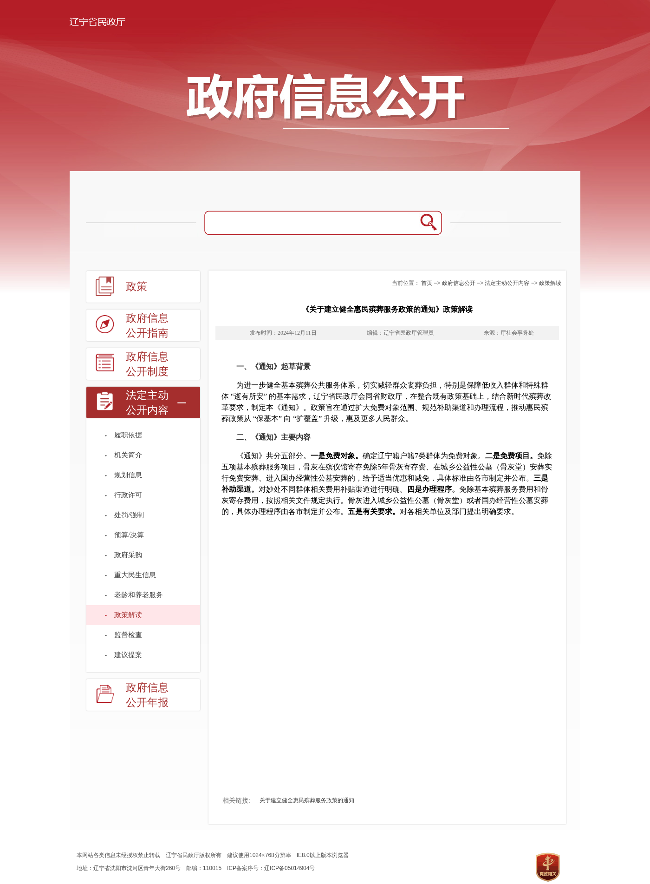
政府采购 (128, 555)
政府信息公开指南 (147, 325)
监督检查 (128, 635)
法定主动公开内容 (147, 402)
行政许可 (128, 495)
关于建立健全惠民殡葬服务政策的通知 (307, 800)
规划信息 (128, 475)
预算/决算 (129, 535)
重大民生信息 (135, 575)
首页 (426, 283)
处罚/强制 (129, 515)
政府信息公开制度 (147, 364)
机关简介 (128, 455)
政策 (136, 286)
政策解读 (128, 615)
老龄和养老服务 (138, 595)
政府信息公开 (458, 283)
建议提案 (128, 655)
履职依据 (128, 435)
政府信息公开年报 (147, 695)
